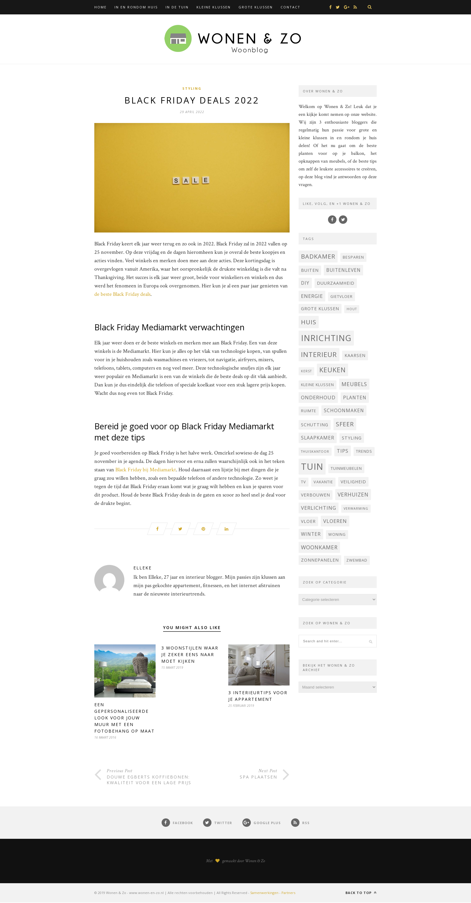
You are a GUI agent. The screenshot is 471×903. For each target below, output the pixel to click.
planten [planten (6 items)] (354, 397)
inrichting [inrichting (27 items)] (326, 338)
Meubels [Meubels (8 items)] (354, 384)
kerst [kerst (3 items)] (306, 371)
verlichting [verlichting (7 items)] (318, 507)
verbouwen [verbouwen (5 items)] (315, 495)
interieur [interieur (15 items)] (319, 354)
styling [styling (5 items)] (352, 438)
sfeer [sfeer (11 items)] (345, 424)
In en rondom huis (136, 7)
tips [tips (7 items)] (342, 450)
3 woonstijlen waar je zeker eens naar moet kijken (189, 655)
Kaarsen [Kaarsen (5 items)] (355, 355)
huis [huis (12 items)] (308, 322)
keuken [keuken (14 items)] (332, 369)
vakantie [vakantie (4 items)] (323, 481)
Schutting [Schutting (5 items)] (314, 425)
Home (100, 7)
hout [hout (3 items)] (352, 309)
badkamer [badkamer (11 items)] (318, 256)
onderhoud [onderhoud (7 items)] (318, 397)
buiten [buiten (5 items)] (310, 270)
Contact (290, 7)
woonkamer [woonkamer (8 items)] (319, 547)
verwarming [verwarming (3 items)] (356, 508)
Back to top (361, 893)
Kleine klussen (213, 7)
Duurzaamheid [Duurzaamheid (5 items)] (335, 283)
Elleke (142, 568)
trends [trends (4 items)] (364, 451)
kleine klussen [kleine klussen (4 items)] (317, 384)
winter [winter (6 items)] (311, 534)
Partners (288, 893)
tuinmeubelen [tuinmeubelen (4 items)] (346, 468)
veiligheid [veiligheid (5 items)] (353, 481)
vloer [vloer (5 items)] (308, 521)
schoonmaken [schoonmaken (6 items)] (344, 410)
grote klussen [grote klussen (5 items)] (320, 308)
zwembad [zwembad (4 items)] (356, 560)
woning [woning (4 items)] (337, 534)
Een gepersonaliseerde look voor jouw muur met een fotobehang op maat (124, 718)
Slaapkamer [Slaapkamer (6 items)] (317, 437)
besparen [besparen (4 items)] (353, 257)
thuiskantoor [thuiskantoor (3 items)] (315, 451)
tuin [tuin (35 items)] (312, 466)
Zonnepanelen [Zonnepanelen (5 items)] (320, 560)
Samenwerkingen (264, 893)
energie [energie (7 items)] (312, 295)
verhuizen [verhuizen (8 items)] (353, 494)
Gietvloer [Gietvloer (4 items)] (341, 296)
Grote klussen (256, 7)
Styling (192, 88)
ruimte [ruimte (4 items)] (308, 410)
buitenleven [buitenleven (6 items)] (343, 270)
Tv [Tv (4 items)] (303, 481)
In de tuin (177, 7)
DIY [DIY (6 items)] (305, 283)
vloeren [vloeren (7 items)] (335, 521)
